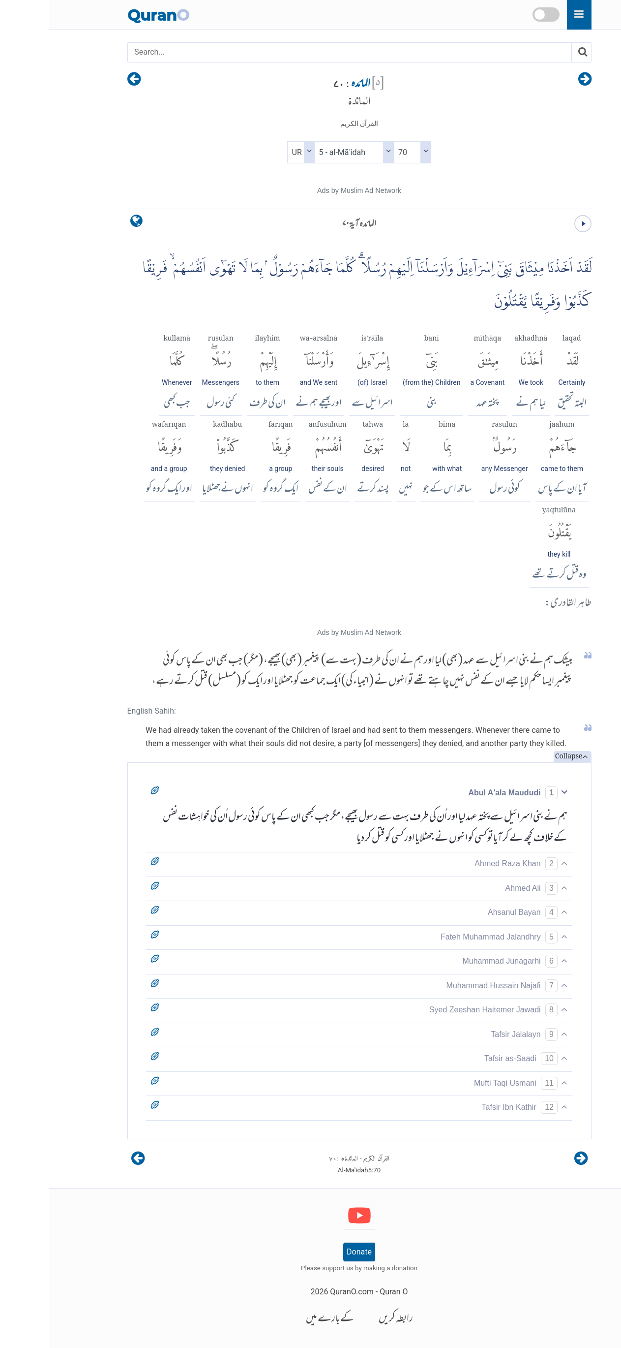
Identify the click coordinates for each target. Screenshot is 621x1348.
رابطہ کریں (347, 1319)
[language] (88, 223)
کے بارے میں (281, 1319)
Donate (310, 1251)
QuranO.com (303, 1291)
